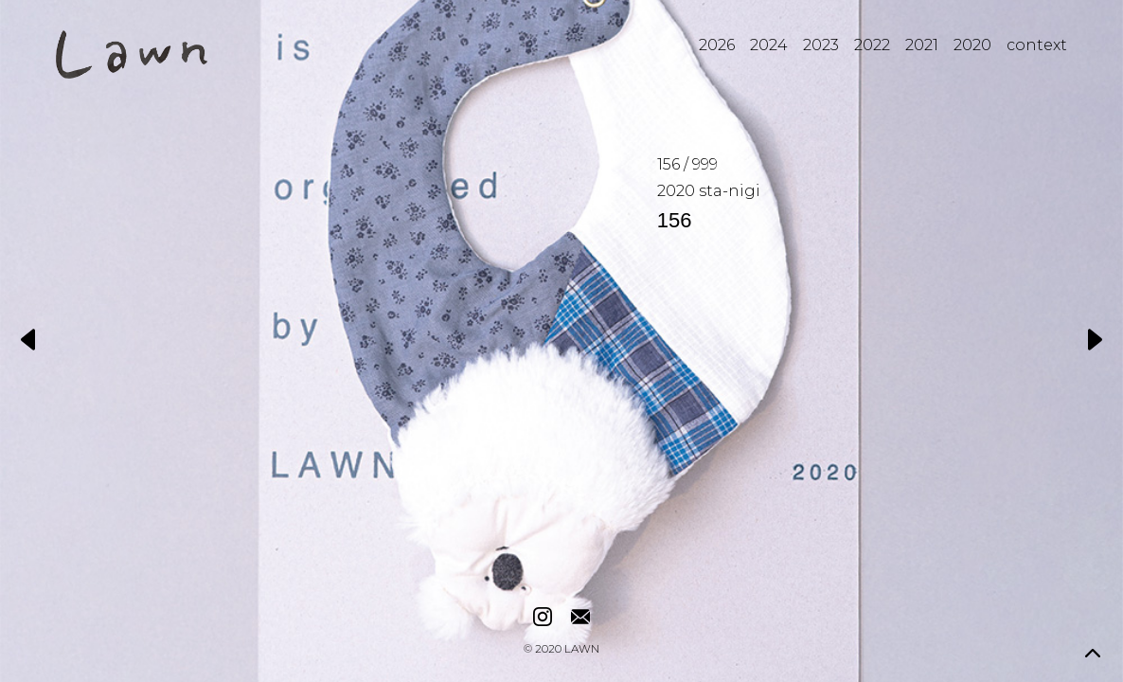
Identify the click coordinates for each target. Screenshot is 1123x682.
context (1037, 45)
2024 (769, 45)
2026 (717, 45)
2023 (821, 45)
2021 (921, 45)
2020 (972, 45)
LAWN (581, 649)
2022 (872, 45)
